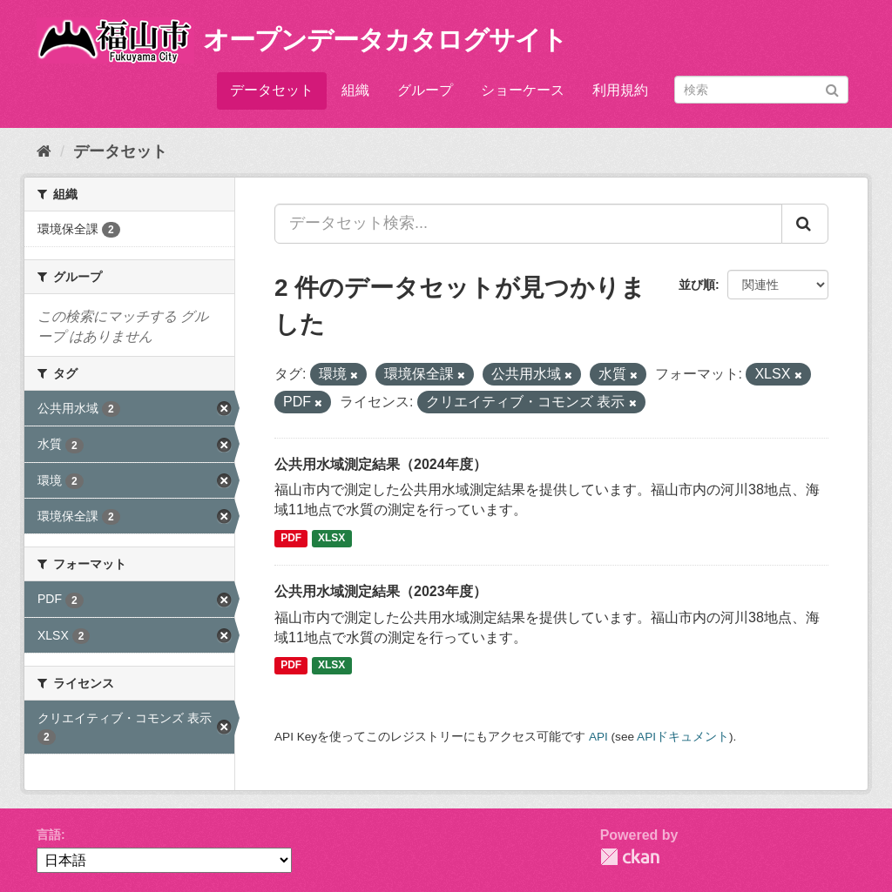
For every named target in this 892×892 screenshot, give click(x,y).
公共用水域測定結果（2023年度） (380, 591)
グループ (425, 90)
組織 (355, 90)
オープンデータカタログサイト (385, 39)
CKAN (629, 857)
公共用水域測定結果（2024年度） (380, 464)
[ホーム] (44, 151)
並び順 (697, 285)
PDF (290, 538)
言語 (49, 835)
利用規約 (620, 90)
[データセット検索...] (528, 224)
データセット (272, 90)
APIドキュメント (683, 736)
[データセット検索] (761, 90)
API (598, 736)
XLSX (331, 538)
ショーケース (522, 90)
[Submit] (832, 88)
